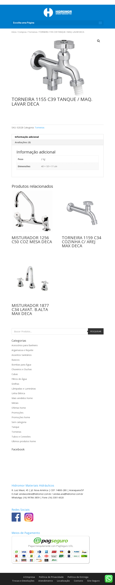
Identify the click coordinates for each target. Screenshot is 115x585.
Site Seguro (93, 580)
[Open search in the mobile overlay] (58, 331)
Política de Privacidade (51, 576)
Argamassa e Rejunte (22, 350)
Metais (15, 402)
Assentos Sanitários (22, 354)
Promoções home (21, 417)
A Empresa (29, 576)
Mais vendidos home (22, 398)
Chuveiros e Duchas (22, 369)
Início (14, 32)
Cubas (15, 374)
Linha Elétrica (18, 393)
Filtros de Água (19, 378)
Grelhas (15, 383)
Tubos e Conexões (21, 436)
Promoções (17, 412)
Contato (78, 580)
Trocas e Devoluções (23, 580)
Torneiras (32, 32)
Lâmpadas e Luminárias (24, 388)
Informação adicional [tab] (27, 136)
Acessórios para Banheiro (25, 345)
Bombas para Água (21, 364)
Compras (22, 32)
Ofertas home (19, 407)
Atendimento (45, 580)
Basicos (16, 359)
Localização (63, 580)
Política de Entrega (78, 576)
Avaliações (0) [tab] (23, 142)
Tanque (15, 426)
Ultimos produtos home (24, 441)
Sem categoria (19, 422)
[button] (98, 41)
